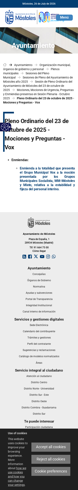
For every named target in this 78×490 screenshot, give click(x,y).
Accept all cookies (51, 447)
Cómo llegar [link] (39, 251)
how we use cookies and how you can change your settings (17, 476)
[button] (64, 18)
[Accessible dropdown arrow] (9, 127)
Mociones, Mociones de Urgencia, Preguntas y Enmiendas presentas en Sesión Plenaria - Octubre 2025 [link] (38, 94)
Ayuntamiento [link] (23, 65)
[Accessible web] (4, 127)
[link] (35, 16)
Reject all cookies (51, 459)
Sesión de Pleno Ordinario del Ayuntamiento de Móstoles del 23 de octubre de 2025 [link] (37, 86)
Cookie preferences (51, 471)
